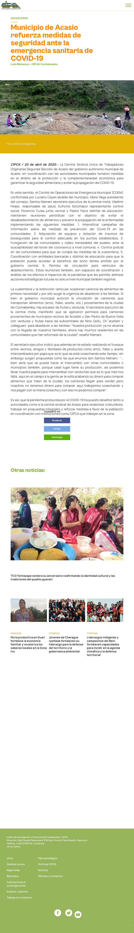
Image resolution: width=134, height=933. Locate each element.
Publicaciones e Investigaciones (16, 883)
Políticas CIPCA (47, 864)
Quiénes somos (16, 864)
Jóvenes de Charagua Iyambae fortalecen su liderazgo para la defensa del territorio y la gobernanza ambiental (66, 644)
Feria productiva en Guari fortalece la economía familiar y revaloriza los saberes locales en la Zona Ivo (29, 644)
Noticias (43, 870)
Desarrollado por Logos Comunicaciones (129, 925)
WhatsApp (57, 437)
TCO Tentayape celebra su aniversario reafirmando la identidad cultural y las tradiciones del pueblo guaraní (63, 577)
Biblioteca (13, 876)
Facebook (57, 420)
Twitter (57, 428)
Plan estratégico (48, 858)
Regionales (13, 870)
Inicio (10, 858)
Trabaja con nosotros (19, 897)
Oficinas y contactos (50, 876)
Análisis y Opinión (17, 891)
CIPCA (11, 5)
